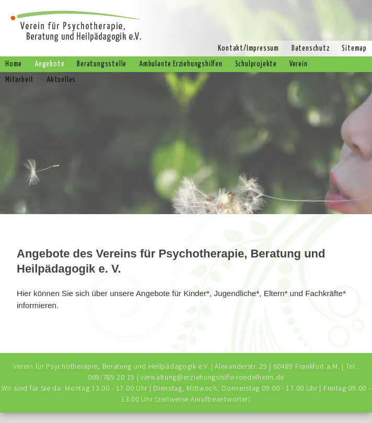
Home (13, 64)
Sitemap (354, 48)
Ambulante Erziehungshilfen (181, 64)
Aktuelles (61, 80)
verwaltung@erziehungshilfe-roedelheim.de (212, 377)
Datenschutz (311, 48)
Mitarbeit (19, 80)
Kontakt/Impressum (248, 48)
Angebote (49, 64)
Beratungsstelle (101, 64)
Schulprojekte (256, 64)
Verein (298, 64)
